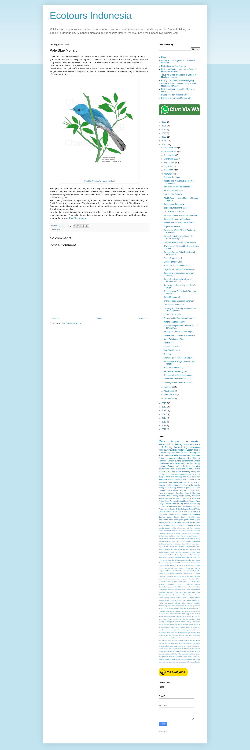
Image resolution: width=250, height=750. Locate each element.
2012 (164, 425)
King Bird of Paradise (188, 504)
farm (160, 630)
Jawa (198, 557)
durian (169, 517)
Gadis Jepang (174, 549)
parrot (165, 522)
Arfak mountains (166, 455)
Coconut (178, 544)
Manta (174, 506)
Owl (176, 587)
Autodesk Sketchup (193, 530)
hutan (189, 477)
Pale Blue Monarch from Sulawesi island (100, 181)
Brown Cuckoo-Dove (171, 539)
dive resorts (175, 627)
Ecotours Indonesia (91, 15)
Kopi (198, 563)
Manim (171, 573)
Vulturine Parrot (172, 512)
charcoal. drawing (170, 624)
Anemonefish (168, 530)
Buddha (181, 539)
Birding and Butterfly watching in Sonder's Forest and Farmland (179, 70)
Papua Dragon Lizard (173, 258)
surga (189, 651)
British (161, 539)
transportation (163, 657)
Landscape (181, 565)
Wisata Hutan (190, 611)
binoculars (172, 514)
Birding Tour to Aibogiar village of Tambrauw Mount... (177, 280)
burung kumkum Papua (191, 619)
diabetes (167, 627)
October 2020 (170, 155)
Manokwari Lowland (181, 573)
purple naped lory (180, 646)
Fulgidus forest (164, 549)
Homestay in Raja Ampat (191, 552)
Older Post (143, 319)
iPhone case (169, 632)
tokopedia (185, 654)
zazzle (167, 528)
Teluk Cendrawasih (174, 606)
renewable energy (166, 479)
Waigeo (171, 466)
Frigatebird (188, 547)
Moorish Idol (169, 343)
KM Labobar (182, 560)
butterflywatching (177, 622)
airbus (172, 614)
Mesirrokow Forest (172, 576)
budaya (165, 619)
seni (177, 498)
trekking (162, 525)
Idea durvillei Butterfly (173, 194)
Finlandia (181, 547)
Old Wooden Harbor (172, 347)
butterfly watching (165, 622)
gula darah (190, 630)
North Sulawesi (182, 453)
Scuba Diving (175, 509)
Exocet (171, 547)
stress (193, 648)
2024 (164, 129)
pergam (197, 643)
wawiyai (184, 659)
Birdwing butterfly (175, 536)
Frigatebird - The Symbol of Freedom (179, 269)
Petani (183, 589)
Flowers (197, 469)
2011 (164, 429)
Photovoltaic (178, 482)
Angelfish (176, 530)
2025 (164, 126)
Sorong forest (181, 597)
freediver (172, 630)
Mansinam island (165, 482)
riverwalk (189, 485)
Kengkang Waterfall (171, 563)
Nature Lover (177, 581)
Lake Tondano (170, 565)
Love (181, 568)
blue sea (197, 616)
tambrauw (170, 458)
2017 (164, 410)
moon (190, 638)
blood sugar (189, 616)
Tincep (192, 606)
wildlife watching (183, 471)
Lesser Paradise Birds (173, 262)
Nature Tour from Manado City (174, 95)
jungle (161, 635)
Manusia (192, 573)
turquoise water (181, 657)
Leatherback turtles (193, 565)
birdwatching (180, 447)
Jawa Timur (163, 560)
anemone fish (180, 614)
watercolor (196, 498)
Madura (197, 568)
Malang (166, 573)
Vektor (171, 608)
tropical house (185, 498)
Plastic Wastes (191, 589)
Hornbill (166, 555)
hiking (170, 485)
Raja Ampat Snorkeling (173, 367)
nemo (176, 520)
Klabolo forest (183, 563)
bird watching (176, 477)
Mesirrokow (182, 506)
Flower (197, 479)
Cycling (197, 461)
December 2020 (171, 148)
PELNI (180, 587)
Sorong (193, 453)
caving (189, 622)
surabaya (178, 479)
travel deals (195, 522)
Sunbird (192, 509)
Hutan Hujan (189, 555)
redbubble (172, 522)
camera (188, 514)
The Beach (185, 606)
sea (184, 522)
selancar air (170, 498)
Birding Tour (195, 471)
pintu (171, 646)
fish (172, 469)
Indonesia (181, 458)
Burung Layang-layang (192, 539)
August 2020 (169, 163)
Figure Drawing (172, 474)
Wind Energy (170, 611)
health (183, 517)
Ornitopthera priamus (166, 587)
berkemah (167, 616)
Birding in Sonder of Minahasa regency (177, 80)
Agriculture (189, 528)
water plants (176, 659)
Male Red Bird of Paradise (175, 379)
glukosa (183, 630)
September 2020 (171, 159)
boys (160, 619)
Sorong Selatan (169, 597)
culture (183, 624)
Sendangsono (177, 595)
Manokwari (164, 444)
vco (195, 657)
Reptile (197, 592)
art (174, 453)
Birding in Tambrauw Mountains (177, 219)
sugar (198, 648)
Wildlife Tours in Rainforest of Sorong (179, 223)
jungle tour (168, 635)
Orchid (197, 474)
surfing (184, 651)
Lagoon (161, 565)
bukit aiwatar (173, 619)
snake (188, 522)
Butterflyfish (163, 541)
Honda (161, 555)
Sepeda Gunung (188, 595)
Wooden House (165, 496)
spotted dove (186, 648)
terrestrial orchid (168, 654)
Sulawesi (184, 509)
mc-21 (172, 638)
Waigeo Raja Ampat (181, 608)
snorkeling (177, 444)
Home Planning (175, 552)
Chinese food (195, 541)
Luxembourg (189, 568)
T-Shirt (161, 603)
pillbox (167, 646)
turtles (190, 657)
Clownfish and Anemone (174, 305)
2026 (164, 122)
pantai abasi (189, 520)
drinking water (185, 627)
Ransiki (169, 592)
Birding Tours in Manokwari (175, 208)
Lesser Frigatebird (166, 568)
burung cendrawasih (184, 461)
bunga (182, 514)
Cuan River (186, 544)
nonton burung (189, 640)
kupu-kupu (188, 635)
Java (194, 557)
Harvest (166, 552)
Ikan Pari (197, 555)
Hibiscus (168, 504)
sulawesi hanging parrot (167, 651)
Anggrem (183, 530)
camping (191, 482)
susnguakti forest (184, 469)
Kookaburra (193, 563)
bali (175, 455)
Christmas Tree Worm (166, 544)
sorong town (176, 648)
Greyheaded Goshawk (187, 549)
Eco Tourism (188, 479)
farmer (176, 517)
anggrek (188, 614)
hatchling (162, 632)
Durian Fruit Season (172, 314)
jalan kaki (184, 632)
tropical (171, 657)
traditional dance (194, 654)
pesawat (162, 646)
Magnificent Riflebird (172, 226)
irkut (179, 632)
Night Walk (196, 581)
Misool (182, 576)
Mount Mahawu (179, 490)
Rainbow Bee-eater (172, 177)
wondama (173, 662)
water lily (168, 659)
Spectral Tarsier (164, 600)
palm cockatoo (180, 643)
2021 (164, 141)
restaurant (190, 646)
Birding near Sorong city (174, 204)
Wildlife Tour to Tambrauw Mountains (179, 335)
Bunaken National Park (179, 501)
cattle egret (196, 514)
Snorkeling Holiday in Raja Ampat (178, 358)
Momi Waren (189, 576)
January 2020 (170, 398)
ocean (165, 643)
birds (185, 482)
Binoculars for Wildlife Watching (177, 187)
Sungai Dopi (196, 600)
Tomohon (179, 493)
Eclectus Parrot (194, 501)
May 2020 (168, 174)
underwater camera (185, 525)
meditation (178, 638)
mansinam (196, 477)
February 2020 (170, 395)
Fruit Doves (196, 547)
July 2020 (168, 166)
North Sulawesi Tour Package (173, 66)
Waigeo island (164, 477)
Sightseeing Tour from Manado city (176, 98)
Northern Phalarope (185, 584)
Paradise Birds (194, 490)
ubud (173, 525)
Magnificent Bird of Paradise (169, 571)
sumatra (178, 651)
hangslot (197, 630)
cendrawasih (195, 447)
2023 (164, 133)
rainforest (182, 450)
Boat (167, 488)
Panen (186, 587)
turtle (168, 525)
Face (175, 547)
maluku (161, 498)
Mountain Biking (194, 579)
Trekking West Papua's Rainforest (178, 382)
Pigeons (197, 506)
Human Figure (179, 555)
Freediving (163, 463)
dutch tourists (195, 627)
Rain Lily (167, 354)
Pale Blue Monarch (78, 218)
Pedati (164, 589)
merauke (185, 638)
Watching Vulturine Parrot (174, 322)
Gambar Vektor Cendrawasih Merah (179, 318)
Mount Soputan (181, 579)
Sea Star (169, 595)
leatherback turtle (166, 520)
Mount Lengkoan (168, 579)
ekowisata (181, 455)
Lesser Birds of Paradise (174, 211)
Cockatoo (162, 474)
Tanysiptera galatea (172, 603)
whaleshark (191, 659)
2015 (164, 418)
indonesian (192, 441)
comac (178, 624)
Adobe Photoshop (178, 528)
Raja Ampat (169, 441)
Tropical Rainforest (192, 493)
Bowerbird (196, 536)
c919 (184, 622)
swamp (193, 651)
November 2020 (171, 151)
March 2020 (169, 391)
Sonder (171, 461)
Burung (173, 488)
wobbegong (166, 662)
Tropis (166, 608)
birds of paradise (191, 466)
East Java (165, 547)
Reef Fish (191, 592)
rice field (197, 646)
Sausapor (162, 595)
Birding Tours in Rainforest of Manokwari (181, 215)
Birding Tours (163, 536)
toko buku (177, 654)
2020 (164, 144)
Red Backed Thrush (180, 592)
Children (188, 541)
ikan (176, 632)
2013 (164, 422)
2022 (164, 137)
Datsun (193, 544)
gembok (178, 630)
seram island (163, 648)
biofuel (178, 466)
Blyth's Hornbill (187, 536)
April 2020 (168, 387)
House (172, 555)
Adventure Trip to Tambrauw (176, 265)
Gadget (161, 504)
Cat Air (182, 541)
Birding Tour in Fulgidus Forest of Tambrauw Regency (178, 237)
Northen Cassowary (166, 584)
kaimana (175, 635)
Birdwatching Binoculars (174, 191)
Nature (169, 581)
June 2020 (168, 170)
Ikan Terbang (163, 557)
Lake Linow (195, 488)
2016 (164, 414)
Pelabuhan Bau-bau (174, 589)
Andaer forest (164, 501)
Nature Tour (187, 581)
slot (170, 648)
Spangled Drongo (194, 597)
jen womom (192, 632)
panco (187, 643)
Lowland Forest (165, 490)
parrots (192, 643)
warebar (161, 659)
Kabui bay (191, 560)
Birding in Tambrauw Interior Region (179, 332)
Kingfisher (191, 455)
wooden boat (181, 662)
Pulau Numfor (164, 509)
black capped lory (177, 616)
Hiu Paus (175, 504)
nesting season (177, 640)
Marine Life (164, 471)
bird (58, 230)
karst (198, 517)
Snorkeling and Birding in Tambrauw (179, 301)
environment (164, 469)
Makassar (189, 571)
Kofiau (169, 506)
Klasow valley (174, 463)
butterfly (188, 496)
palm (181, 520)
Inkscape (189, 557)
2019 (164, 403)
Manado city (190, 474)
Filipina (181, 474)
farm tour (165, 630)
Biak (198, 533)
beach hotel (196, 614)
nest (169, 640)
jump (198, 632)
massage (166, 638)
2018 (164, 407)
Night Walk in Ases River (174, 339)
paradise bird (179, 485)
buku (180, 619)
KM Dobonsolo (172, 560)
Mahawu (182, 571)
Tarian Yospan (186, 603)
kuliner (181, 635)
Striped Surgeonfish (172, 297)
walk (198, 657)
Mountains (162, 581)
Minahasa (189, 444)
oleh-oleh (171, 643)
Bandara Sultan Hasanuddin (169, 533)
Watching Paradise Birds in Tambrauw (180, 242)
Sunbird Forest (186, 600)
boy (177, 514)
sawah (179, 522)
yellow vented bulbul (193, 662)
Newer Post (55, 319)
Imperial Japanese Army (177, 557)
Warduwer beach (185, 512)
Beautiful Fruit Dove (188, 533)
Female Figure (183, 488)
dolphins (162, 517)
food (184, 477)
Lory (176, 568)
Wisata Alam (180, 611)
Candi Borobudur (173, 541)
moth (194, 638)
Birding (168, 447)
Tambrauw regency (166, 493)
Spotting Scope (175, 600)
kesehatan (196, 496)
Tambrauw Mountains (168, 450)
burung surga (178, 496)
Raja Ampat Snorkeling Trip (175, 371)
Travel (172, 471)
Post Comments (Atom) (71, 323)
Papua (170, 453)
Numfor (197, 584)
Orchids (190, 506)
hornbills (191, 517)
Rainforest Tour (186, 463)
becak (161, 616)
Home (100, 319)
